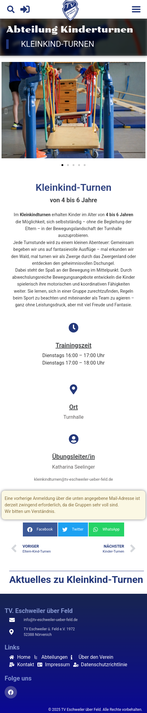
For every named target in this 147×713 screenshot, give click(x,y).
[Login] (25, 9)
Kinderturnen (96, 29)
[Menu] (136, 9)
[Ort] (73, 389)
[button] (11, 9)
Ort (73, 407)
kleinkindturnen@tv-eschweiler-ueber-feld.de (73, 479)
